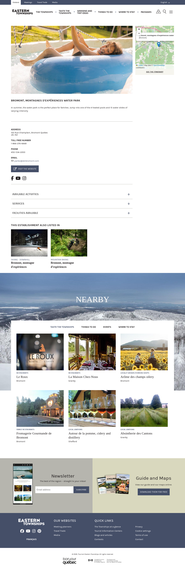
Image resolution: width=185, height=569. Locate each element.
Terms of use (141, 535)
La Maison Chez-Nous (83, 377)
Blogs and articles (103, 535)
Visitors (16, 2)
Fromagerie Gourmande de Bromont (34, 435)
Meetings (28, 2)
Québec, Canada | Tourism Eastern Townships (22, 12)
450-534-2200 (18, 152)
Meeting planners (62, 526)
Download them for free (153, 492)
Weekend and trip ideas (84, 12)
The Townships (44, 12)
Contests (99, 539)
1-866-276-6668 (18, 143)
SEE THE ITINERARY (154, 72)
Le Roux (22, 377)
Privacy (138, 526)
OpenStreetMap (159, 65)
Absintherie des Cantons (136, 433)
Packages (146, 12)
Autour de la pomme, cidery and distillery (89, 435)
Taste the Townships (65, 12)
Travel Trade (42, 2)
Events (107, 327)
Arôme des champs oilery (137, 377)
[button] (158, 44)
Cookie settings (143, 531)
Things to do (105, 12)
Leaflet (139, 65)
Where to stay (127, 12)
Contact (139, 539)
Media (54, 2)
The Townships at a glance (108, 526)
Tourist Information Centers (108, 531)
